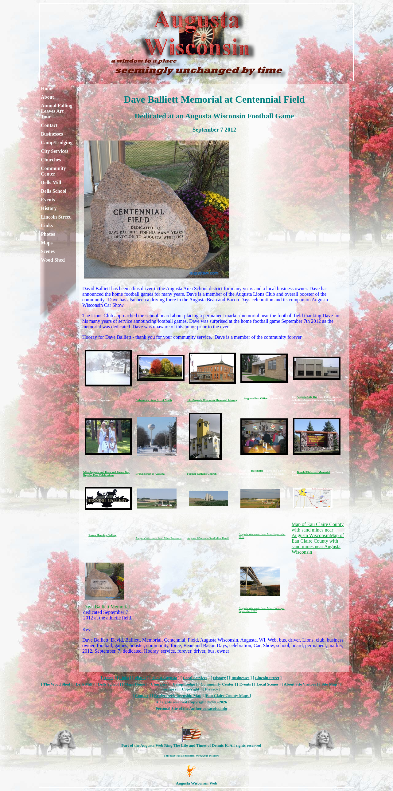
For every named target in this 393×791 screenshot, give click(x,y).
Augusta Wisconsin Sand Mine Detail (208, 538)
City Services (54, 151)
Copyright (190, 689)
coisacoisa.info (214, 708)
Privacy (211, 689)
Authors (169, 689)
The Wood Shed (56, 684)
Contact (49, 125)
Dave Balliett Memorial (106, 606)
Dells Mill (51, 182)
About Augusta (164, 677)
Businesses (52, 133)
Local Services (195, 677)
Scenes (48, 251)
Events (48, 199)
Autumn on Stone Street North (154, 399)
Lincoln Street (56, 217)
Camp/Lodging (56, 142)
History (49, 208)
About (47, 97)
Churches (51, 159)
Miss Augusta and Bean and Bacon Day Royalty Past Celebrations (106, 474)
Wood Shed (53, 260)
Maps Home (134, 684)
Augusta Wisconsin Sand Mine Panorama (158, 538)
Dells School (53, 191)
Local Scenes (267, 684)
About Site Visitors (300, 684)
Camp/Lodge (184, 684)
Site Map (329, 684)
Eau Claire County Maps (228, 695)
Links (47, 225)
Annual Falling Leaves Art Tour (56, 111)
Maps (47, 242)
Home (47, 88)
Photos (48, 234)
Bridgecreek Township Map (177, 695)
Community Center (53, 171)
